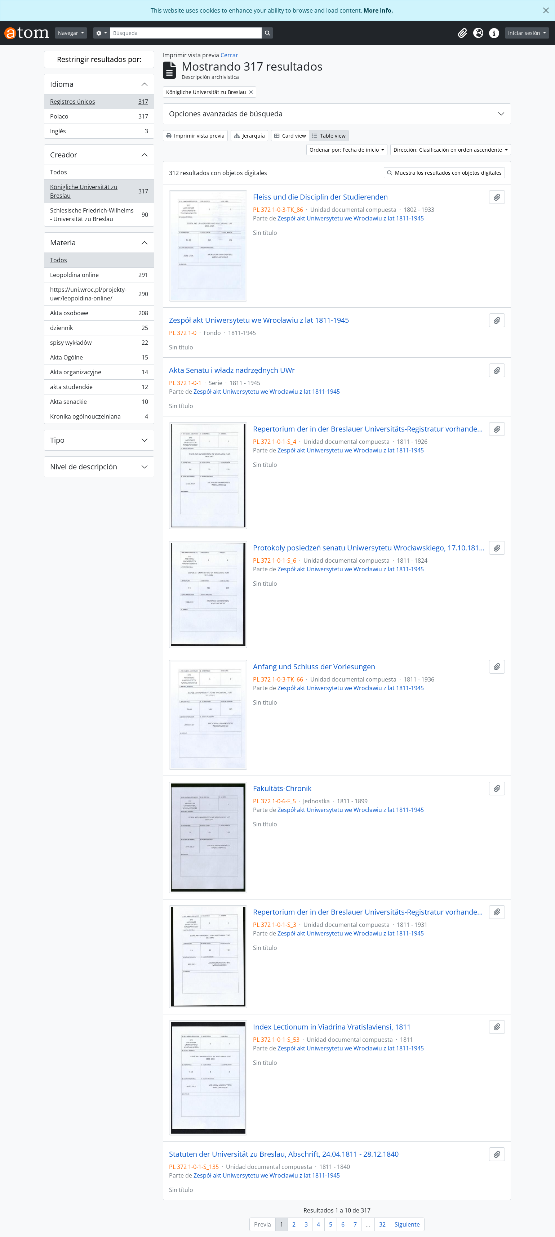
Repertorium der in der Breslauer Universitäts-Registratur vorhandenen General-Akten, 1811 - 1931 (369, 912)
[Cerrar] (546, 10)
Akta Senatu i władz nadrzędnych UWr (232, 370)
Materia (63, 242)
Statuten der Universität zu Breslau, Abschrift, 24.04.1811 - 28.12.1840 (284, 1154)
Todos (58, 172)
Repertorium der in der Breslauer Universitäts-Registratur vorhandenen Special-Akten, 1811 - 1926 (369, 429)
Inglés (99, 132)
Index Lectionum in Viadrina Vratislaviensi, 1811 (332, 1027)
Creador (63, 155)
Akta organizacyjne (99, 374)
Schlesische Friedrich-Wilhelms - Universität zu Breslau (99, 214)
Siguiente (407, 1224)
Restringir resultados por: (99, 59)
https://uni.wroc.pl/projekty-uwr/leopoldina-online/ (99, 294)
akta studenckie (99, 388)
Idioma (62, 84)
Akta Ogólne (99, 359)
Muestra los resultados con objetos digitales (444, 172)
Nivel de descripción (83, 467)
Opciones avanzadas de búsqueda (226, 114)
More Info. (378, 10)
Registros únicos (99, 103)
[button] (462, 33)
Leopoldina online (99, 276)
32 (382, 1224)
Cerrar (229, 55)
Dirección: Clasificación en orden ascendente (448, 149)
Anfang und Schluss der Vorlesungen (314, 666)
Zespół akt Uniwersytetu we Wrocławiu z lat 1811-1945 (351, 218)
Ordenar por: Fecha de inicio (345, 149)
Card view (290, 135)
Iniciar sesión (525, 33)
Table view (329, 135)
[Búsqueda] (186, 33)
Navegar (69, 33)
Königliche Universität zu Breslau (99, 191)
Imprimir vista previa (195, 135)
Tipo (57, 440)
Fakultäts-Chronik (282, 788)
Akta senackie (99, 403)
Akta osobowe (99, 315)
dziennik (99, 329)
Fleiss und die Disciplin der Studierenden (320, 197)
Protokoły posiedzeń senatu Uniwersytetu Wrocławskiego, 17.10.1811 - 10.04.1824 (369, 548)
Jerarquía (249, 135)
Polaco (99, 118)
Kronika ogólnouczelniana (99, 418)
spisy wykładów (99, 344)
